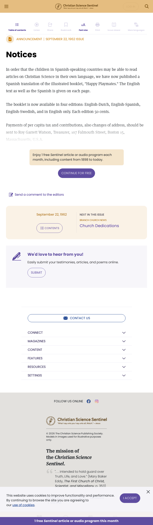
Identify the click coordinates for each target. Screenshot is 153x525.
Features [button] (35, 358)
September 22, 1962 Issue (65, 39)
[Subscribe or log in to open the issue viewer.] (114, 27)
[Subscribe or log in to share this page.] (50, 27)
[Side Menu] (6, 6)
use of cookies (23, 505)
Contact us (76, 318)
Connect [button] (35, 332)
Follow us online (68, 401)
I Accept (130, 498)
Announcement (29, 39)
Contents (49, 228)
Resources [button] (37, 367)
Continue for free (76, 173)
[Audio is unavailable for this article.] (36, 27)
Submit (36, 272)
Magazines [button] (36, 341)
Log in (130, 7)
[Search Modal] (146, 6)
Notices (21, 54)
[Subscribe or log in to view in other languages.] (136, 27)
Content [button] (35, 349)
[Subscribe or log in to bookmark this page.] (66, 27)
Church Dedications (99, 225)
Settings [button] (35, 375)
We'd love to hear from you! (55, 254)
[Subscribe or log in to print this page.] (98, 27)
